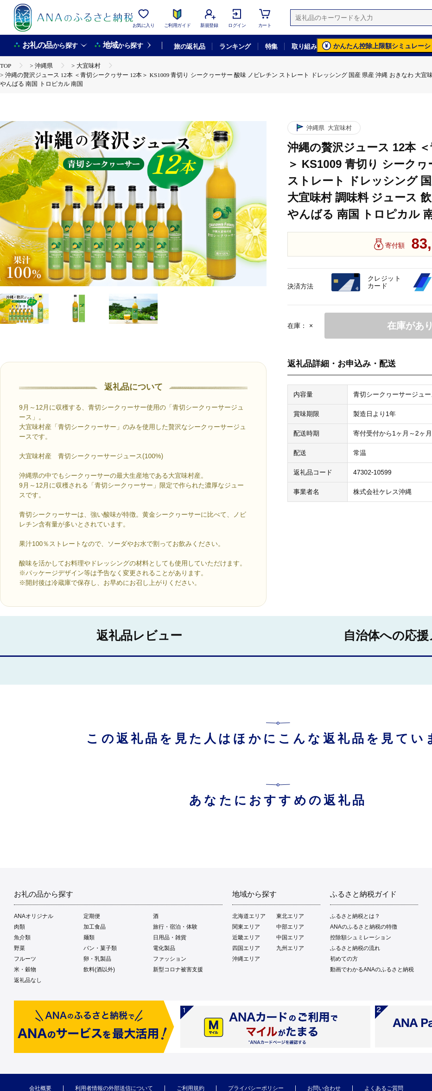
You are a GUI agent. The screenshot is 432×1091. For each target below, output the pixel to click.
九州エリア (290, 948)
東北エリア (290, 916)
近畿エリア (246, 937)
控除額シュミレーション (360, 937)
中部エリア (290, 927)
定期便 (91, 916)
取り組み (304, 46)
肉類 (19, 927)
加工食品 (94, 927)
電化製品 (164, 948)
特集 (271, 46)
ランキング (234, 46)
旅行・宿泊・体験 (175, 927)
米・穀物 (25, 969)
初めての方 (344, 959)
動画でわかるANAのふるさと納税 (372, 969)
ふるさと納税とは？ (355, 916)
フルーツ (25, 959)
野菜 (19, 948)
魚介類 (22, 937)
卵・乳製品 (97, 959)
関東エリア (246, 927)
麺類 (89, 937)
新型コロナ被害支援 (178, 969)
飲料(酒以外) (99, 969)
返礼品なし (28, 980)
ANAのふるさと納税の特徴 (363, 927)
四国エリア (246, 948)
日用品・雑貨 (169, 937)
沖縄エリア (246, 959)
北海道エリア (249, 916)
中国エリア (290, 937)
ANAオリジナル (33, 916)
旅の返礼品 (189, 46)
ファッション (169, 959)
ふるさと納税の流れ (355, 948)
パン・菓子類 (100, 948)
